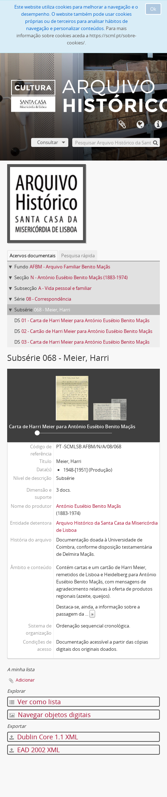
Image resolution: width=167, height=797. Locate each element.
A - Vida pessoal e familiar (65, 288)
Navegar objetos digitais (50, 714)
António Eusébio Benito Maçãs (88, 506)
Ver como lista (35, 701)
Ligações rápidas (158, 125)
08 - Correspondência (48, 299)
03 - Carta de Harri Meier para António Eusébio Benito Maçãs (85, 342)
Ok (153, 9)
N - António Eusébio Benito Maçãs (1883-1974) (79, 277)
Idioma (140, 125)
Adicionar (25, 680)
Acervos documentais (32, 255)
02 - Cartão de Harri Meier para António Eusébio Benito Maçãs (86, 331)
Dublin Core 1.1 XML (43, 736)
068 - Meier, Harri (52, 309)
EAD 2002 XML (34, 749)
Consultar (47, 142)
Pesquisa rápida (78, 255)
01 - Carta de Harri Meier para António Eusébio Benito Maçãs (85, 320)
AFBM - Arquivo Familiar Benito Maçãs (70, 266)
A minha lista (122, 125)
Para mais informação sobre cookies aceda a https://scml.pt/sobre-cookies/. (76, 35)
